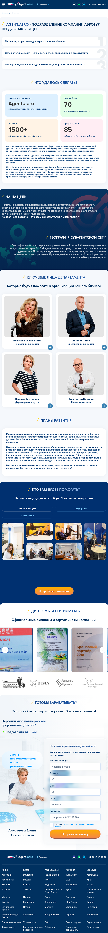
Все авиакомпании (12, 924)
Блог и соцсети (73, 924)
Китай (26, 872)
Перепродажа (94, 924)
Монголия (28, 904)
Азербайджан (52, 872)
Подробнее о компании (54, 593)
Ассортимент (8, 929)
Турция (90, 904)
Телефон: (54, 775)
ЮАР (47, 881)
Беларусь (91, 872)
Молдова (28, 876)
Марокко (6, 899)
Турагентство (30, 924)
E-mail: (53, 788)
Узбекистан (8, 881)
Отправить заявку (75, 836)
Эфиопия (6, 886)
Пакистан (92, 909)
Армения (70, 872)
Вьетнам (70, 899)
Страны (70, 916)
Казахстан (71, 886)
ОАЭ (68, 881)
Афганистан (51, 904)
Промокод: (55, 813)
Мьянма (49, 909)
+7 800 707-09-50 (97, 4)
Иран (89, 881)
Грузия (90, 899)
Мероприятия (27, 517)
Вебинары (50, 929)
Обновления (93, 929)
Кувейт (5, 904)
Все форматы (52, 916)
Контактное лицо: (59, 762)
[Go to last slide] (5, 652)
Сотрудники (81, 509)
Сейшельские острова (94, 892)
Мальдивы (71, 909)
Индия (5, 872)
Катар (90, 886)
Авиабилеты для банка (10, 918)
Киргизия (7, 876)
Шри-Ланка (71, 904)
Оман (47, 899)
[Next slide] (103, 652)
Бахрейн (6, 891)
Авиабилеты (29, 916)
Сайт (47, 924)
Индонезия (50, 886)
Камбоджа (92, 876)
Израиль (27, 899)
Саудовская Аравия (8, 910)
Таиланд (27, 891)
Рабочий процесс (27, 509)
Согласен (74, 827)
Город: (53, 800)
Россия (27, 881)
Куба (68, 891)
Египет (26, 886)
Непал (26, 909)
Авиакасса (92, 916)
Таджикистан (52, 876)
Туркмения (71, 876)
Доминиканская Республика (53, 892)
